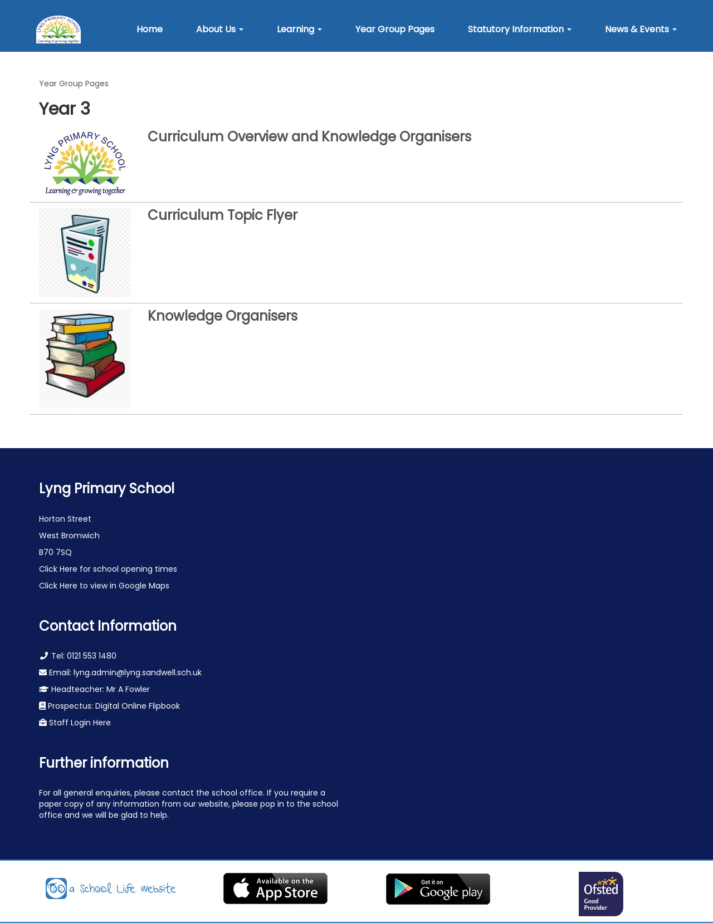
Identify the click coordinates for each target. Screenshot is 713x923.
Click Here (59, 569)
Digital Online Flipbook (137, 705)
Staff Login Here (79, 722)
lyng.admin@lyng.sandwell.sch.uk (138, 672)
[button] (219, 29)
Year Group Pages (74, 83)
